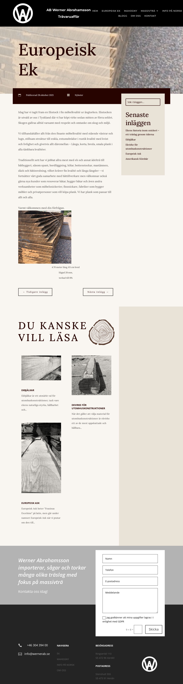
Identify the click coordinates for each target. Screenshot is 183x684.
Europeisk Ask (133, 153)
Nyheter (79, 95)
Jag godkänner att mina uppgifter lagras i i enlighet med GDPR (128, 619)
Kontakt (150, 16)
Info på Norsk (172, 11)
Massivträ (148, 11)
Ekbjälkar (131, 139)
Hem (95, 11)
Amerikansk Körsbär (137, 158)
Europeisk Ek (111, 11)
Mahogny (130, 11)
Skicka (154, 629)
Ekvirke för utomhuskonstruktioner (88, 406)
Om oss (136, 16)
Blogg (122, 16)
